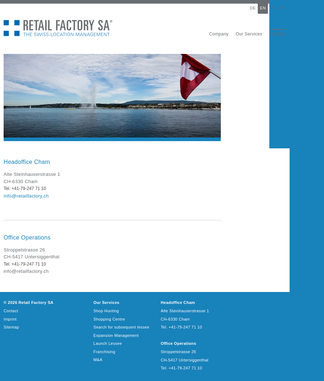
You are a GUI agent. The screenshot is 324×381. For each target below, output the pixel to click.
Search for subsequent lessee (121, 327)
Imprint (10, 319)
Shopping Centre (109, 319)
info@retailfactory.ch (26, 196)
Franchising (104, 352)
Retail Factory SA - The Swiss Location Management (58, 28)
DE (253, 8)
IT (272, 8)
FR (281, 8)
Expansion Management (116, 335)
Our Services (249, 34)
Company (218, 34)
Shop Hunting (106, 311)
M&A (97, 359)
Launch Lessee (107, 343)
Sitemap (11, 327)
